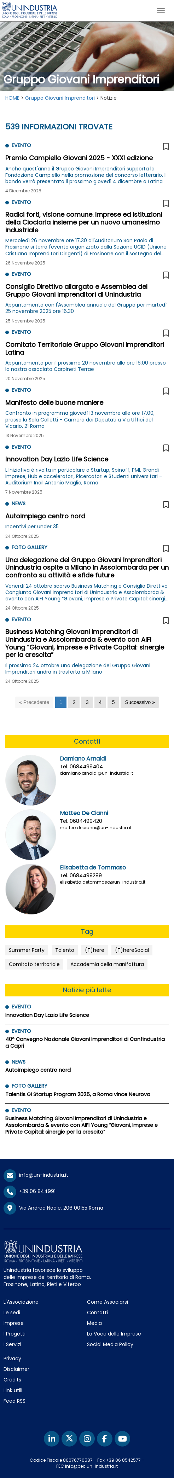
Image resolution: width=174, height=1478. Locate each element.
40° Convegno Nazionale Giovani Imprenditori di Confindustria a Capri (85, 1042)
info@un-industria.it (36, 1175)
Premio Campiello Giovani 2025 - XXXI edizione (79, 157)
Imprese (14, 1323)
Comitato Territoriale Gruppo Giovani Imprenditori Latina (84, 348)
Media (94, 1323)
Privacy (12, 1358)
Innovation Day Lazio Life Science (56, 459)
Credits (12, 1379)
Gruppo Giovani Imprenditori (60, 97)
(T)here (94, 950)
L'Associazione (21, 1301)
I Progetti (14, 1333)
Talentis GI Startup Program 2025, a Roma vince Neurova (77, 1094)
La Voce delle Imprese (114, 1333)
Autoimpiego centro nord (45, 516)
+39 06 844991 (30, 1191)
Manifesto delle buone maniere (54, 402)
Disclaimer (16, 1369)
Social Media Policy (110, 1344)
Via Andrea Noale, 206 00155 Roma (53, 1208)
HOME (12, 97)
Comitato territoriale (34, 964)
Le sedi (12, 1312)
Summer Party (27, 950)
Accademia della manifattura (107, 964)
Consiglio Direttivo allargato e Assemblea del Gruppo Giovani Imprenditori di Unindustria (76, 290)
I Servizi (12, 1344)
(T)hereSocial (132, 950)
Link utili (13, 1390)
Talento (64, 950)
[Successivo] (140, 702)
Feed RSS (14, 1400)
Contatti (97, 1312)
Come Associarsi (107, 1301)
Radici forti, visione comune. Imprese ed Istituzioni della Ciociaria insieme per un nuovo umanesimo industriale (83, 222)
